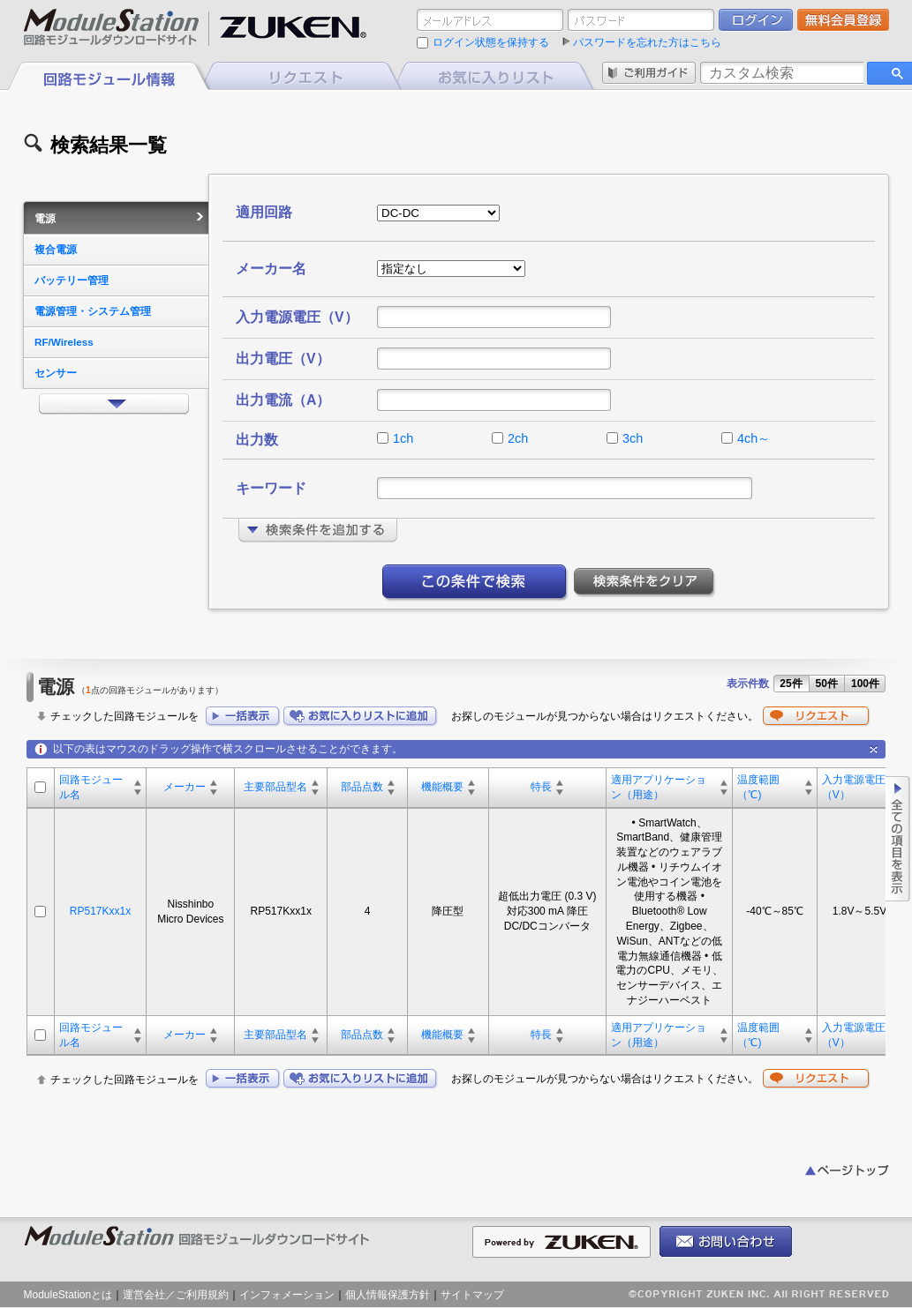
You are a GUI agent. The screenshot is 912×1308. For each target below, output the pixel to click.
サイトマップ (472, 1295)
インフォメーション (287, 1295)
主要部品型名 (275, 787)
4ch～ (753, 438)
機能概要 (442, 787)
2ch (518, 438)
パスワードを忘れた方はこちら (647, 42)
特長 (541, 787)
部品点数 (362, 787)
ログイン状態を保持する (491, 42)
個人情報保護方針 (387, 1295)
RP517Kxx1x (100, 911)
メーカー (184, 787)
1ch (403, 438)
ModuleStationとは (68, 1295)
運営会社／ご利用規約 (176, 1295)
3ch (632, 438)
